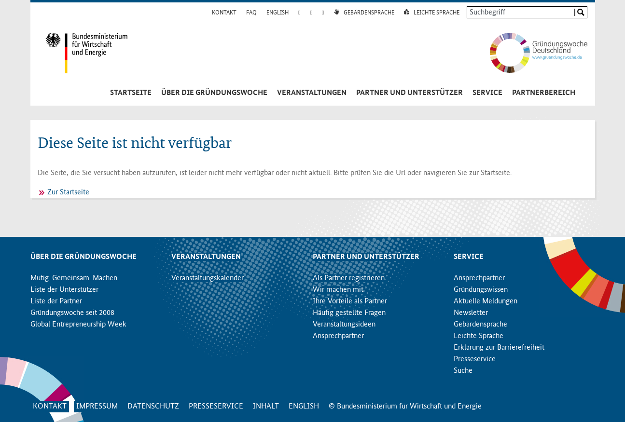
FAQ (251, 13)
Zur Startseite (68, 192)
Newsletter (471, 313)
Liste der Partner (56, 301)
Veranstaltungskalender (207, 278)
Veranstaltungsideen (344, 324)
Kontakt (224, 13)
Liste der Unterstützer (64, 290)
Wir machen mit (338, 290)
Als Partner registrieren (349, 278)
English (277, 13)
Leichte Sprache (436, 13)
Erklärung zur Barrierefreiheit (499, 348)
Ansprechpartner (338, 336)
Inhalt (266, 406)
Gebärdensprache (369, 13)
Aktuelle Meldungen (485, 301)
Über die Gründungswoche (214, 93)
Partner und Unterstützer (409, 93)
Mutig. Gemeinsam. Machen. (74, 278)
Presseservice (475, 359)
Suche (463, 371)
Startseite (131, 93)
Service (487, 93)
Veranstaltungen (312, 93)
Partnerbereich (543, 93)
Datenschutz (153, 406)
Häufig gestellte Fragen (349, 313)
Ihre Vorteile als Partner (350, 301)
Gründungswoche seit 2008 (72, 313)
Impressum (97, 406)
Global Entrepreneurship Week (78, 324)
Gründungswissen (481, 290)
